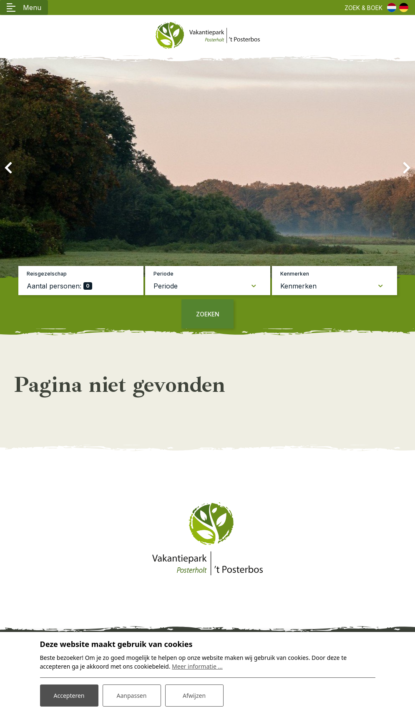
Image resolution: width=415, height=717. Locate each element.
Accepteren (69, 695)
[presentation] (8, 168)
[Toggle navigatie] (24, 7)
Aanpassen (132, 695)
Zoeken (207, 314)
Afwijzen (194, 695)
